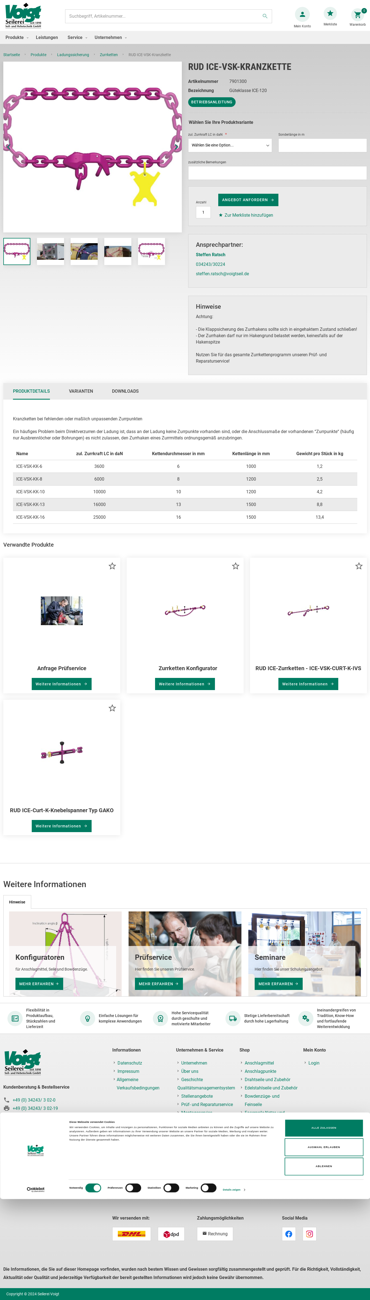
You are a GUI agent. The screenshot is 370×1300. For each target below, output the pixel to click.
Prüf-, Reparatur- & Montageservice (261, 1183)
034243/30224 (210, 269)
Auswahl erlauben (324, 1248)
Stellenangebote (197, 1096)
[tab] (31, 397)
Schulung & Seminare (202, 1121)
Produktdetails (31, 396)
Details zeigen (232, 1290)
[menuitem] (15, 42)
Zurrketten (109, 60)
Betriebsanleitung (212, 107)
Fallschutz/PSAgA (262, 1137)
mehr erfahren (36, 984)
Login (314, 1063)
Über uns (189, 1071)
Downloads (125, 396)
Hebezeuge (255, 1154)
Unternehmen (194, 1063)
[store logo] (25, 19)
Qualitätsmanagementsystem (206, 1088)
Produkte (39, 60)
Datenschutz (130, 1063)
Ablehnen (324, 1267)
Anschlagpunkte (260, 1071)
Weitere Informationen (59, 689)
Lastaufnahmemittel (264, 1170)
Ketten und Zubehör (264, 1129)
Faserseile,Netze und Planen (265, 1117)
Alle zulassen (324, 1229)
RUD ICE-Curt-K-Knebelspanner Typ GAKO (62, 815)
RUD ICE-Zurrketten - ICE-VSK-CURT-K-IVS (308, 673)
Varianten (81, 396)
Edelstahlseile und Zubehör (271, 1088)
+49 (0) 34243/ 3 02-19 (35, 1108)
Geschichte (192, 1079)
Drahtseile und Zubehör (267, 1079)
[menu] (185, 42)
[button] (14, 152)
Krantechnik (256, 1162)
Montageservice (196, 1112)
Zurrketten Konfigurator (188, 673)
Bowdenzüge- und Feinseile (262, 1100)
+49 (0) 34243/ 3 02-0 (34, 1100)
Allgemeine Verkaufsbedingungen (138, 1084)
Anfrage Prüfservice (61, 673)
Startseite (12, 60)
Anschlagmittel (259, 1063)
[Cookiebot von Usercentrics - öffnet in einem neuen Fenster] (36, 1290)
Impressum (128, 1071)
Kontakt (188, 1129)
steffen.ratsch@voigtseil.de (222, 279)
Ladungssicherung (73, 60)
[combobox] (167, 19)
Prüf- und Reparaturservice (207, 1104)
